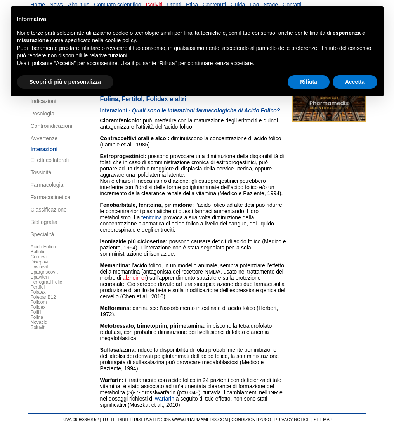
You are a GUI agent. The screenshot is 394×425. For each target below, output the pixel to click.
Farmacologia (47, 185)
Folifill (37, 312)
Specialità (42, 234)
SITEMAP (323, 419)
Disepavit (40, 262)
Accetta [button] (355, 82)
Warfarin (111, 380)
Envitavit (39, 267)
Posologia (43, 113)
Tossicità (41, 172)
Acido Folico (43, 246)
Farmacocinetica (51, 197)
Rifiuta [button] (308, 82)
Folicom (39, 302)
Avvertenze (44, 138)
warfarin (164, 399)
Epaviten (40, 277)
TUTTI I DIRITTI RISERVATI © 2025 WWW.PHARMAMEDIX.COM (165, 419)
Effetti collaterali (50, 160)
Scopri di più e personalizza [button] (65, 82)
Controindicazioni (51, 126)
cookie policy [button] (120, 40)
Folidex (38, 307)
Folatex (38, 292)
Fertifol (38, 287)
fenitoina (150, 205)
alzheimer (134, 278)
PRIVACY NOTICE (292, 419)
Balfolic (38, 252)
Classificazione (49, 209)
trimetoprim (152, 326)
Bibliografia (44, 222)
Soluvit (38, 327)
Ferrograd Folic (46, 282)
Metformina (114, 308)
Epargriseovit (44, 272)
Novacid (39, 322)
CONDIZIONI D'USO (251, 419)
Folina (37, 317)
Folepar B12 (43, 297)
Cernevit (39, 257)
